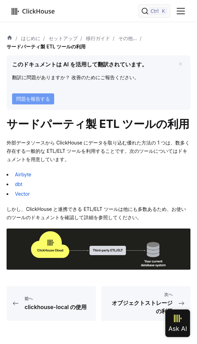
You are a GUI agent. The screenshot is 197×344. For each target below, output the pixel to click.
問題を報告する (33, 99)
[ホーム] (10, 38)
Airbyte (23, 174)
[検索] (154, 11)
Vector (22, 194)
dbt (18, 184)
